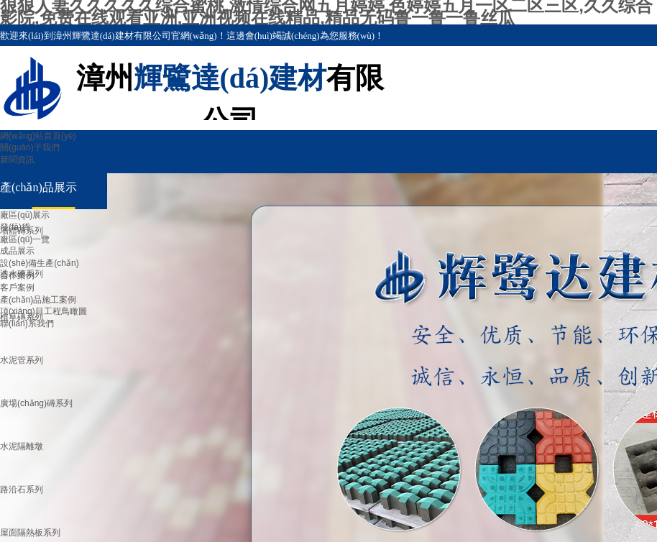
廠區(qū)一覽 (25, 239)
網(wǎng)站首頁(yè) (38, 136)
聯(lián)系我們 (27, 323)
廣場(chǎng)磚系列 (36, 403)
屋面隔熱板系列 (30, 533)
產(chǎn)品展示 (38, 187)
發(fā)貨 (15, 227)
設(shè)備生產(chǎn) (39, 263)
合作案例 (17, 275)
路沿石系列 (21, 489)
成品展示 (17, 251)
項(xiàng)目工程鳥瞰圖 (43, 311)
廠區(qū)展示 (25, 215)
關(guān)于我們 (30, 147)
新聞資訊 (17, 160)
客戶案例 (17, 288)
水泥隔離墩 (21, 446)
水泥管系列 (21, 360)
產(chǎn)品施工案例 (38, 300)
